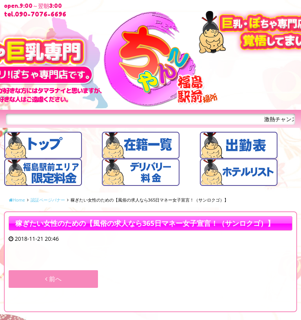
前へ (53, 279)
